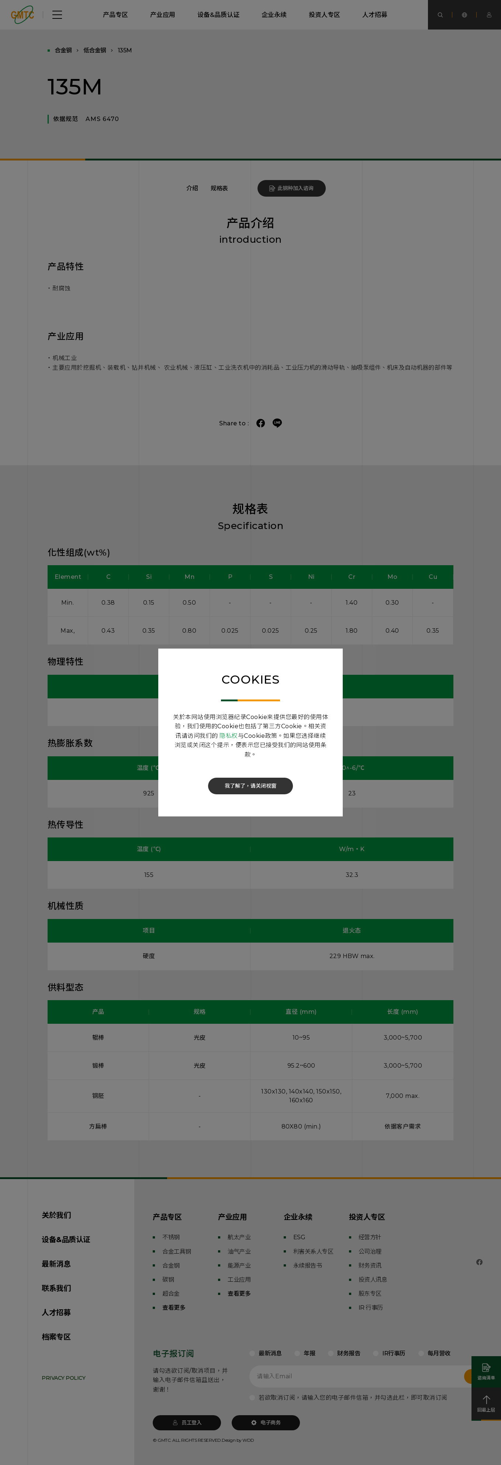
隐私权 (229, 735)
